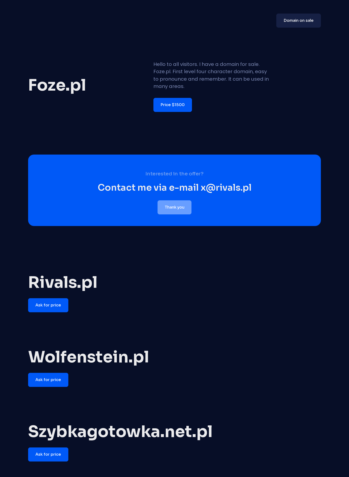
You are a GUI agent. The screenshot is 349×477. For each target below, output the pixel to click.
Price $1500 (172, 104)
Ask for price (48, 305)
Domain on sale (299, 20)
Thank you (174, 207)
